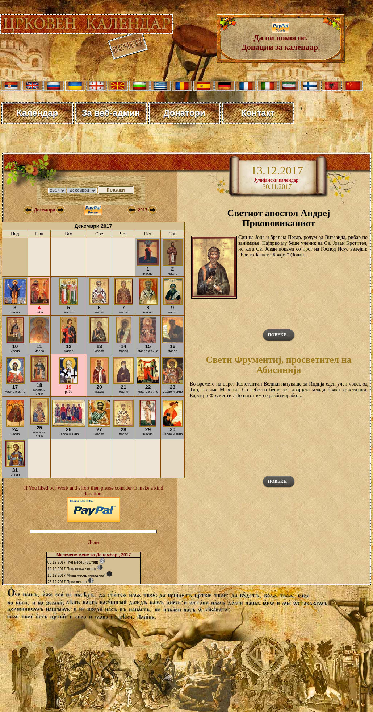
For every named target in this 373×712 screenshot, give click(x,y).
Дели (93, 542)
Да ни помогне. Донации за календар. (281, 39)
